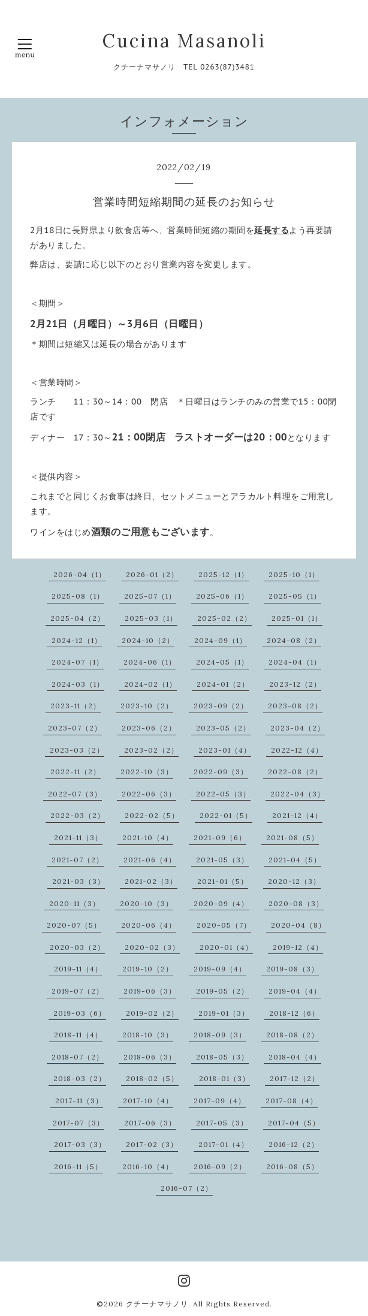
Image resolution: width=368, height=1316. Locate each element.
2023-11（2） (75, 705)
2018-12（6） (294, 1013)
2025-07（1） (150, 595)
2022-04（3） (297, 793)
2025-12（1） (223, 574)
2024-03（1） (78, 684)
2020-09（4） (221, 903)
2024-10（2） (148, 640)
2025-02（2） (224, 618)
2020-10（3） (146, 903)
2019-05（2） (222, 990)
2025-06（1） (222, 595)
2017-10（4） (148, 1100)
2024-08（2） (294, 640)
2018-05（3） (222, 1056)
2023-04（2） (297, 727)
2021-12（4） (297, 815)
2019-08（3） (292, 968)
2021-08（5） (292, 837)
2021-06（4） (149, 859)
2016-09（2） (220, 1166)
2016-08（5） (292, 1166)
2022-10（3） (146, 771)
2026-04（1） (79, 574)
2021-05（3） (222, 859)
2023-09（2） (221, 705)
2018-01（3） (224, 1078)
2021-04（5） (295, 859)
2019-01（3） (223, 1013)
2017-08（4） (292, 1100)
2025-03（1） (151, 618)
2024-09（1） (220, 640)
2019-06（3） (149, 990)
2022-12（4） (297, 749)
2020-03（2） (77, 947)
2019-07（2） (78, 990)
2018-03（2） (79, 1078)
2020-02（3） (152, 947)
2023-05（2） (223, 727)
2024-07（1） (78, 661)
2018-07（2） (78, 1056)
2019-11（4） (78, 968)
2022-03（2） (77, 815)
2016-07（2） (187, 1188)
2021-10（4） (147, 837)
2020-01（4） (226, 947)
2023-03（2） (77, 749)
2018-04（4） (295, 1056)
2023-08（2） (295, 705)
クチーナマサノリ (157, 1303)
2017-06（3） (150, 1122)
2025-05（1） (295, 595)
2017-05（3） (222, 1122)
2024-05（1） (222, 661)
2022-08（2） (295, 771)
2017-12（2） (294, 1078)
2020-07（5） (74, 924)
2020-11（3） (74, 903)
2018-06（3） (149, 1056)
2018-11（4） (78, 1034)
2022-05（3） (223, 793)
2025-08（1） (78, 595)
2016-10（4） (147, 1166)
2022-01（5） (226, 815)
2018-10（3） (147, 1034)
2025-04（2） (77, 618)
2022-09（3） (221, 771)
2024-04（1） (295, 661)
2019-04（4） (295, 990)
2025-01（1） (297, 618)
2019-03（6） (79, 1013)
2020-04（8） (298, 924)
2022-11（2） (75, 771)
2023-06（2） (149, 727)
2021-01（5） (222, 881)
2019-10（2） (147, 968)
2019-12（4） (298, 947)
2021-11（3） (78, 837)
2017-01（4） (223, 1144)
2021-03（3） (78, 881)
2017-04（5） (294, 1122)
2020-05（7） (224, 924)
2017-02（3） (152, 1144)
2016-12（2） (294, 1144)
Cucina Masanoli (184, 40)
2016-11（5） (78, 1166)
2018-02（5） (152, 1078)
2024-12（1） (77, 640)
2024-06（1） (149, 661)
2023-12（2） (295, 684)
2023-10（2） (146, 705)
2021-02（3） (151, 881)
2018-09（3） (220, 1034)
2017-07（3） (78, 1122)
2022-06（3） (149, 793)
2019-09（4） (220, 968)
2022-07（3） (75, 793)
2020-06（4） (148, 924)
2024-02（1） (150, 684)
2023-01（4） (224, 749)
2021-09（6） (220, 837)
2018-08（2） (292, 1034)
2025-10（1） (294, 574)
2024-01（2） (223, 684)
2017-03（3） (80, 1144)
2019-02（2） (152, 1013)
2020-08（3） (296, 903)
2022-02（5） (152, 815)
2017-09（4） (220, 1100)
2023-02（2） (151, 749)
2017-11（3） (79, 1100)
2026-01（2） (152, 574)
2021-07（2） (78, 859)
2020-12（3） (294, 881)
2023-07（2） (75, 727)
